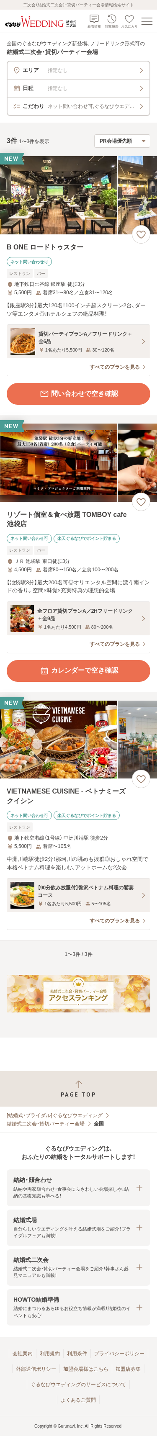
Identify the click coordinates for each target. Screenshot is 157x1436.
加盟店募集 (128, 1369)
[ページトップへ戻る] (78, 1089)
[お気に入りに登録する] (141, 234)
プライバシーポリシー (119, 1353)
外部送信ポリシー (36, 1369)
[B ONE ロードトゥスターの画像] (78, 195)
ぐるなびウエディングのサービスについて (78, 1384)
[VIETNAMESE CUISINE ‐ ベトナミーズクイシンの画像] (78, 740)
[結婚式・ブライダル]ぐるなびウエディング (55, 1115)
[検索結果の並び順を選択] (122, 141)
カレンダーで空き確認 (78, 671)
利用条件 (77, 1353)
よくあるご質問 (78, 1400)
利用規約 (50, 1353)
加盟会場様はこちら (85, 1369)
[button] (78, 1187)
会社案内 (23, 1353)
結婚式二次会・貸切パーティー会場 (46, 1124)
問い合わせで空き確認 (78, 394)
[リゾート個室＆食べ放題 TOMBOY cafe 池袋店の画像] (78, 463)
